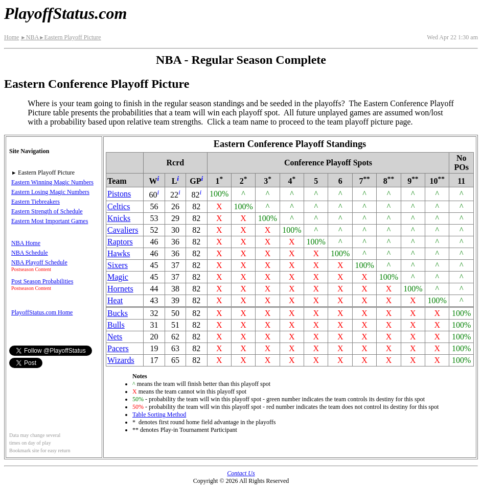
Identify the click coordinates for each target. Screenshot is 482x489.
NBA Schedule (29, 252)
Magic (117, 277)
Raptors (120, 241)
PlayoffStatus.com (65, 13)
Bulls (116, 325)
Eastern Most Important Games (49, 221)
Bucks (117, 313)
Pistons (119, 193)
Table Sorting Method (159, 414)
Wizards (120, 360)
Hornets (120, 288)
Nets (114, 336)
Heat (115, 300)
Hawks (118, 253)
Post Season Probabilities (42, 281)
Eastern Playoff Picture (70, 37)
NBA (29, 37)
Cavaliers (122, 230)
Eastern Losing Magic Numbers (50, 191)
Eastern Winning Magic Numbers (52, 182)
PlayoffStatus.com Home (42, 312)
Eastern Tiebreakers (35, 201)
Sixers (117, 265)
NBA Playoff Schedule (39, 262)
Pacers (118, 348)
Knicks (118, 218)
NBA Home (25, 243)
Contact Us (241, 473)
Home (11, 37)
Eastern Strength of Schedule (47, 211)
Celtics (118, 206)
